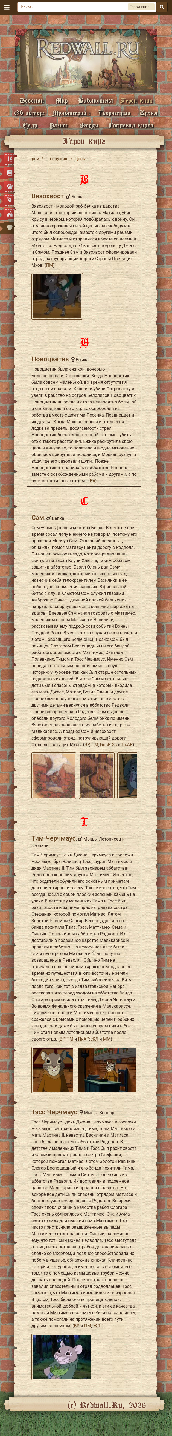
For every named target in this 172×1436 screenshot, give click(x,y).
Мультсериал (71, 112)
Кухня (148, 112)
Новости (31, 100)
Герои (33, 158)
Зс (114, 744)
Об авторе (29, 112)
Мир (61, 100)
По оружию (57, 158)
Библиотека (95, 100)
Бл (92, 480)
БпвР (105, 744)
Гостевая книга (131, 125)
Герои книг (136, 100)
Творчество (114, 112)
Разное (58, 125)
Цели (29, 125)
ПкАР (127, 744)
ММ (107, 1039)
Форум (88, 125)
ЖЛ (94, 1039)
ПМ (49, 265)
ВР (86, 744)
